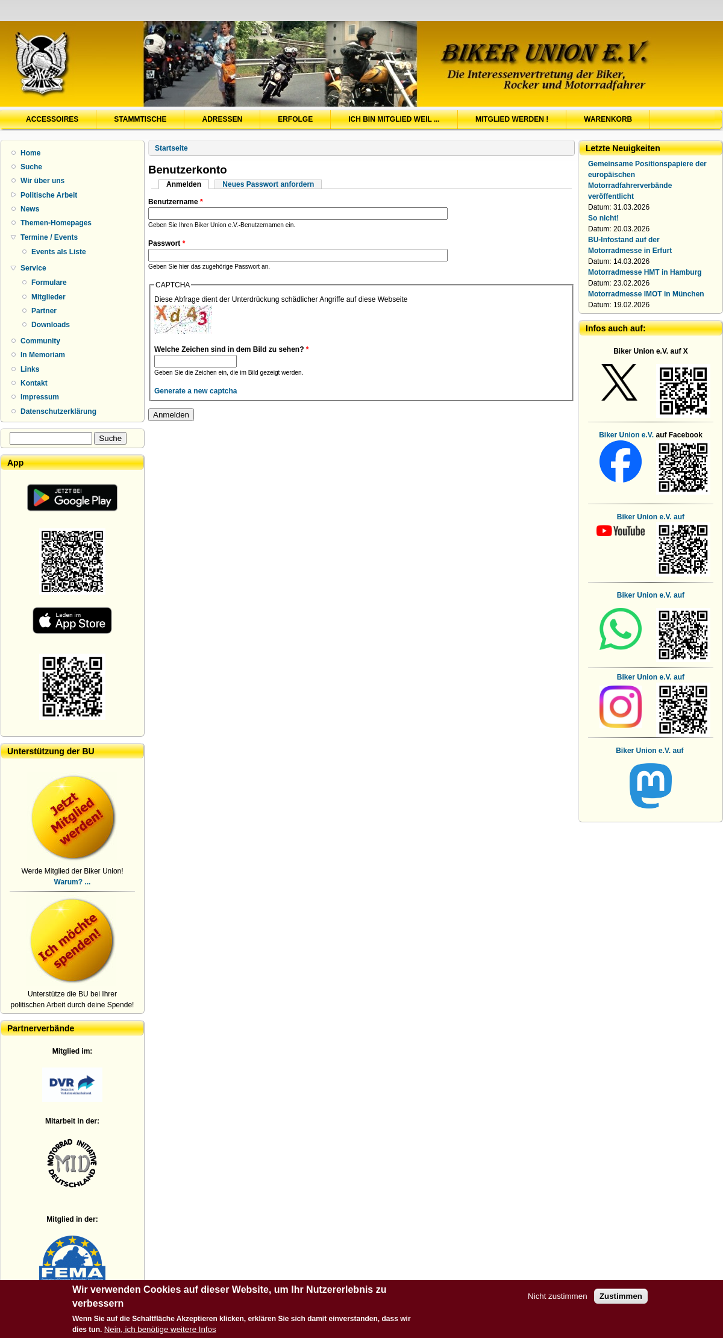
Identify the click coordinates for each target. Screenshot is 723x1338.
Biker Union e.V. (626, 435)
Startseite (171, 148)
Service (33, 268)
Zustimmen (620, 1300)
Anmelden (187, 184)
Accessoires (52, 119)
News (29, 209)
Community (40, 341)
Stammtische (140, 119)
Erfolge (295, 119)
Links (29, 369)
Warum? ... (72, 882)
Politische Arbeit (48, 195)
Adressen (222, 119)
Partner (44, 311)
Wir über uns (42, 181)
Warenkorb (608, 119)
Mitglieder (48, 297)
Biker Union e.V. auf (650, 595)
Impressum (39, 397)
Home (30, 153)
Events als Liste (58, 252)
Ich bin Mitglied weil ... (394, 119)
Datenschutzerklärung (58, 411)
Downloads (50, 324)
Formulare (49, 282)
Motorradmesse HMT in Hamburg (645, 272)
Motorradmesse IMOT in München (646, 294)
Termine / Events (49, 237)
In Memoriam (42, 355)
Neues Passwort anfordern (268, 184)
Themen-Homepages (56, 223)
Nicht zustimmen (557, 1300)
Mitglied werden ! (511, 119)
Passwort (166, 243)
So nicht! (603, 218)
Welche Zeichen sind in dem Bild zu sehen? (231, 349)
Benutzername (175, 202)
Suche (31, 167)
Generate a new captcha (195, 391)
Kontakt (34, 383)
